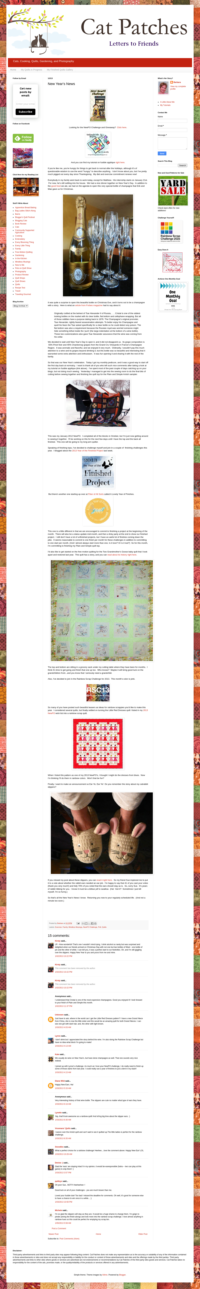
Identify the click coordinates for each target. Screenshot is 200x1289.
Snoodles (59, 1147)
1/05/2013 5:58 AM (63, 1223)
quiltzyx (58, 1181)
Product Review (22, 275)
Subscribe (25, 111)
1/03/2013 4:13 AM (63, 1046)
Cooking (18, 236)
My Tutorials (165, 105)
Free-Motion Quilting (24, 252)
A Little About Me (167, 102)
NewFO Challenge (90, 927)
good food (56, 186)
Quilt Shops (20, 278)
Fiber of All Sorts (96, 494)
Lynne (58, 1036)
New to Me (19, 265)
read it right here (104, 880)
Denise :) (59, 1163)
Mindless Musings (75, 927)
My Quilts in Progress (31, 69)
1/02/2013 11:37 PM (63, 1006)
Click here (121, 127)
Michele (58, 1210)
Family (65, 927)
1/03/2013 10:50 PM (63, 1202)
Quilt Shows (20, 281)
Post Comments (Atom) (69, 1239)
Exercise (58, 927)
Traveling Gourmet (23, 294)
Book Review (20, 224)
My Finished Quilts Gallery (60, 69)
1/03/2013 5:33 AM (63, 1088)
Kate (57, 1054)
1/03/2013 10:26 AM (63, 1154)
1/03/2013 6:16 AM (63, 1104)
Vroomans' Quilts (63, 1128)
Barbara (177, 82)
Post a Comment (59, 1228)
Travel (17, 291)
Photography (20, 271)
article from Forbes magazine (88, 305)
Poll (99, 927)
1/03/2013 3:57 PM (63, 1173)
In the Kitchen (21, 258)
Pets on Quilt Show (23, 268)
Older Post (142, 1234)
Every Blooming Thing (24, 242)
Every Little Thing (22, 245)
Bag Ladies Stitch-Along (25, 211)
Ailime (104, 1275)
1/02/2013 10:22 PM (63, 956)
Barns (17, 214)
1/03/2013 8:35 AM (63, 1138)
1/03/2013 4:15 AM (63, 1072)
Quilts (104, 927)
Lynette (58, 1113)
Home (13, 69)
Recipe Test (20, 288)
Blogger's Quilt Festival (25, 217)
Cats (17, 227)
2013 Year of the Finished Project (87, 450)
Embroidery (20, 239)
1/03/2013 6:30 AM (63, 1120)
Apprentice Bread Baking (25, 207)
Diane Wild (60, 1081)
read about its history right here (121, 555)
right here (120, 162)
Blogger (122, 1275)
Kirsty (57, 941)
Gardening (19, 255)
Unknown (59, 1015)
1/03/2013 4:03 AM (63, 1027)
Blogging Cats (21, 220)
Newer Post (53, 1234)
